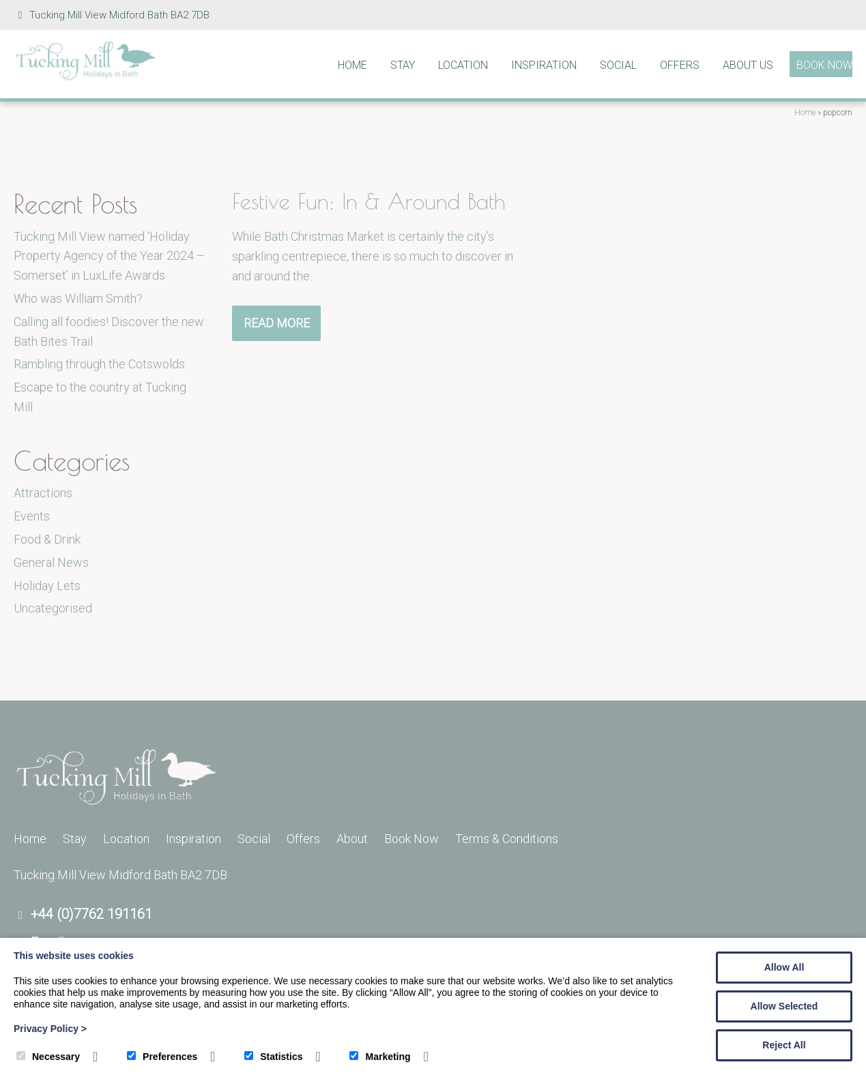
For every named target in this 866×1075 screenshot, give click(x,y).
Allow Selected (784, 1006)
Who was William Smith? (78, 298)
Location (463, 65)
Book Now (824, 65)
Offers (679, 65)
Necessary (48, 1056)
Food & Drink (47, 539)
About (352, 838)
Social (618, 65)
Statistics (273, 1056)
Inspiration (544, 65)
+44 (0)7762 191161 (91, 914)
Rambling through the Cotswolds (99, 364)
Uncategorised (53, 608)
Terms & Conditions (506, 838)
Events (32, 516)
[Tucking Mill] (85, 77)
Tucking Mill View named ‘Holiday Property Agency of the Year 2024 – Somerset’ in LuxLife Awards (109, 256)
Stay (402, 65)
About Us (748, 65)
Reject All (783, 1045)
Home (352, 65)
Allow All (784, 967)
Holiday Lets (47, 585)
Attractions (43, 493)
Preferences (162, 1056)
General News (51, 562)
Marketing (379, 1056)
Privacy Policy (50, 1028)
